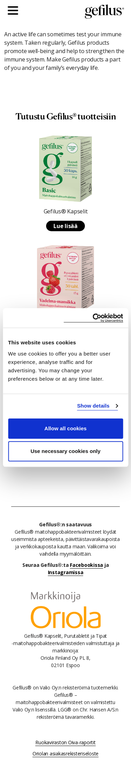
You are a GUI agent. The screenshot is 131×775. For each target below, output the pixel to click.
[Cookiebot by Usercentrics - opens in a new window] (93, 318)
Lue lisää (65, 226)
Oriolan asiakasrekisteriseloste (65, 753)
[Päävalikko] (14, 11)
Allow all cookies (65, 428)
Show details (93, 406)
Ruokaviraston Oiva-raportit (65, 742)
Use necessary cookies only (65, 451)
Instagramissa (65, 572)
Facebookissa (86, 565)
